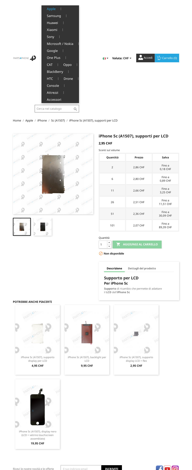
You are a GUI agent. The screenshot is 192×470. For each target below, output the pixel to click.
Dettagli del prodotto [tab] (142, 193)
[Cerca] (57, 11)
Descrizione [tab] (114, 193)
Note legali (65, 418)
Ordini (102, 423)
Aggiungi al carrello (137, 169)
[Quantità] (103, 169)
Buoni (102, 440)
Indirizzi (104, 434)
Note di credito (108, 428)
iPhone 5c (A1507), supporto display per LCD (37, 283)
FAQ (60, 440)
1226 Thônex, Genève (26, 434)
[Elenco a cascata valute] (128, 10)
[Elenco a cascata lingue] (106, 10)
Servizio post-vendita (70, 434)
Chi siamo (64, 428)
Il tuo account (112, 412)
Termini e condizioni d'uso (74, 423)
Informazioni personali (112, 418)
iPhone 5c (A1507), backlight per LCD (87, 283)
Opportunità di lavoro (71, 445)
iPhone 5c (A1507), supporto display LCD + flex (136, 283)
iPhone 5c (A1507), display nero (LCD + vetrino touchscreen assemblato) (37, 360)
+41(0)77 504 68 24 (25, 439)
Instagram (175, 394)
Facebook (159, 394)
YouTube (167, 394)
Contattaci (64, 450)
